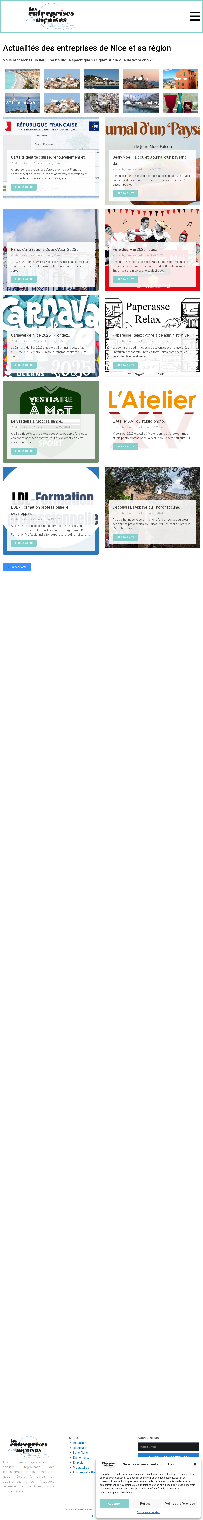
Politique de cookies (148, 1512)
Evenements (81, 1457)
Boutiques (79, 1448)
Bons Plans (80, 1452)
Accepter (114, 1503)
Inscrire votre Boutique (88, 1472)
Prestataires (81, 1467)
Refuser (146, 1503)
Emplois (78, 1462)
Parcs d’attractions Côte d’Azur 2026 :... (45, 249)
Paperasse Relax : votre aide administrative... (152, 335)
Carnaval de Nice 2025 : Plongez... (41, 335)
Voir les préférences (180, 1503)
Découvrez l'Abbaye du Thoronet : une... (147, 507)
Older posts (16, 567)
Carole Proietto (33, 163)
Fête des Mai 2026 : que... (135, 249)
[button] (195, 1464)
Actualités (79, 1443)
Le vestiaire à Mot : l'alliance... (37, 421)
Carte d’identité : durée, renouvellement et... (49, 157)
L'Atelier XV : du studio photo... (139, 421)
